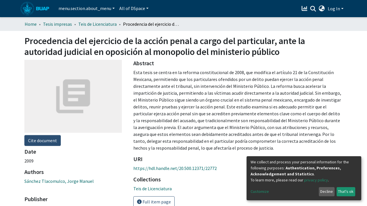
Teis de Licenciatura (97, 24)
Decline (326, 191)
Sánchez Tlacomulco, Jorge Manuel (59, 181)
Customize (260, 191)
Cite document (42, 140)
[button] (322, 8)
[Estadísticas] (305, 8)
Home (31, 24)
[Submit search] (313, 9)
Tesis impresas (57, 24)
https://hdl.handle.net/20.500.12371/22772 (175, 168)
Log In (334, 8)
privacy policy (316, 180)
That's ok (346, 191)
